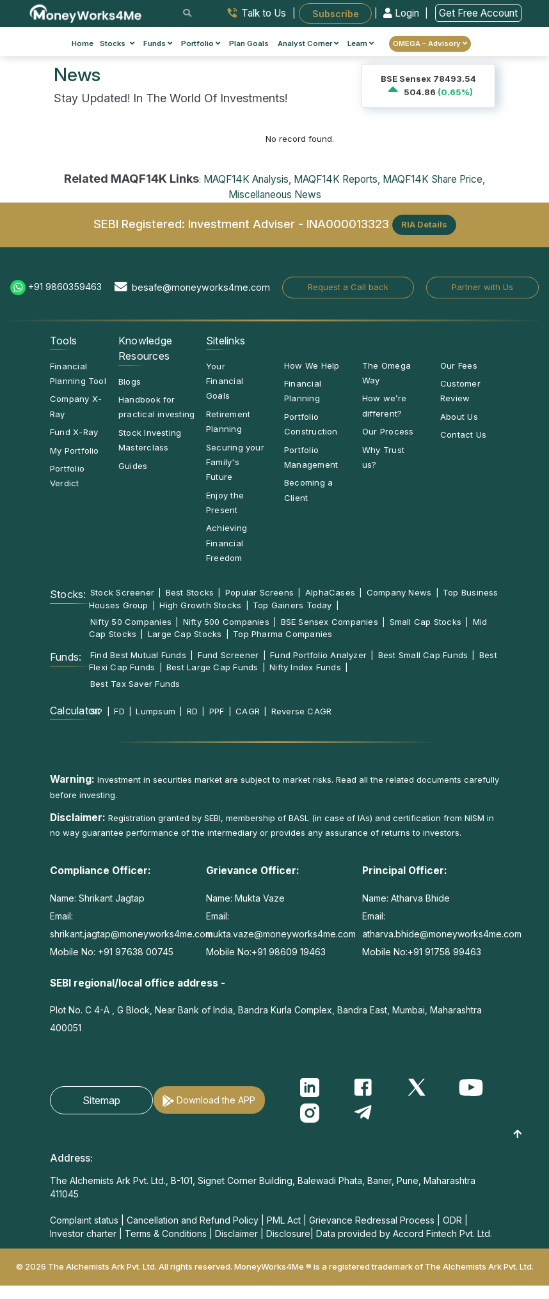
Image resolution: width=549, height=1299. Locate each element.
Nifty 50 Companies (130, 622)
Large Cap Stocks (185, 634)
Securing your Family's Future (235, 462)
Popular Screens (259, 592)
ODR (452, 1220)
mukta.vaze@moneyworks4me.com (281, 933)
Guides (132, 466)
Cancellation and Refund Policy (193, 1220)
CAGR (247, 711)
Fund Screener (228, 655)
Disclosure (288, 1233)
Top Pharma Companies (282, 634)
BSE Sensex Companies (329, 622)
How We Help (311, 365)
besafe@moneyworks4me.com (201, 287)
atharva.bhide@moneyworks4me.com (441, 933)
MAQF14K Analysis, (247, 179)
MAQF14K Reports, (337, 179)
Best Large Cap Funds (212, 667)
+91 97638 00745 (134, 951)
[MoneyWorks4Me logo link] (86, 12)
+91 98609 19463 (288, 951)
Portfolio (200, 43)
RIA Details (424, 224)
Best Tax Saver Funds (135, 684)
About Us (459, 416)
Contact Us (463, 434)
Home (82, 43)
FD (119, 711)
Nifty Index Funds (305, 667)
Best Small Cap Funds (423, 655)
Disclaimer (236, 1233)
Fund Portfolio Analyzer (318, 655)
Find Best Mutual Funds (138, 655)
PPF (217, 711)
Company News (399, 592)
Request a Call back (348, 287)
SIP (96, 711)
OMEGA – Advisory (430, 43)
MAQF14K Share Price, (434, 179)
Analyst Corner (308, 43)
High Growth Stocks (200, 605)
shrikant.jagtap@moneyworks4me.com (131, 933)
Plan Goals (249, 43)
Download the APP (216, 1100)
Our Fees (458, 365)
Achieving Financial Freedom (226, 543)
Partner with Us (482, 287)
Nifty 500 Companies (226, 622)
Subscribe (335, 13)
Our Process (387, 431)
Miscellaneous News (274, 194)
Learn (360, 43)
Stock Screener (122, 592)
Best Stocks (190, 592)
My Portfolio (74, 450)
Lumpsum (155, 711)
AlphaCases (330, 592)
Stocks (117, 43)
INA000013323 (347, 224)
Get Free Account (478, 13)
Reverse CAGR (301, 711)
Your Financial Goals (224, 381)
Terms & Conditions (166, 1233)
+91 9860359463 (65, 286)
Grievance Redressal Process (371, 1220)
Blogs (129, 381)
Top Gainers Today (292, 605)
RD (192, 711)
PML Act (284, 1220)
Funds (157, 43)
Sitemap (101, 1100)
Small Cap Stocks (426, 622)
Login (402, 13)
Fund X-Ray (74, 432)
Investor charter (83, 1233)
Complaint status (84, 1220)
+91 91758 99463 (444, 951)
